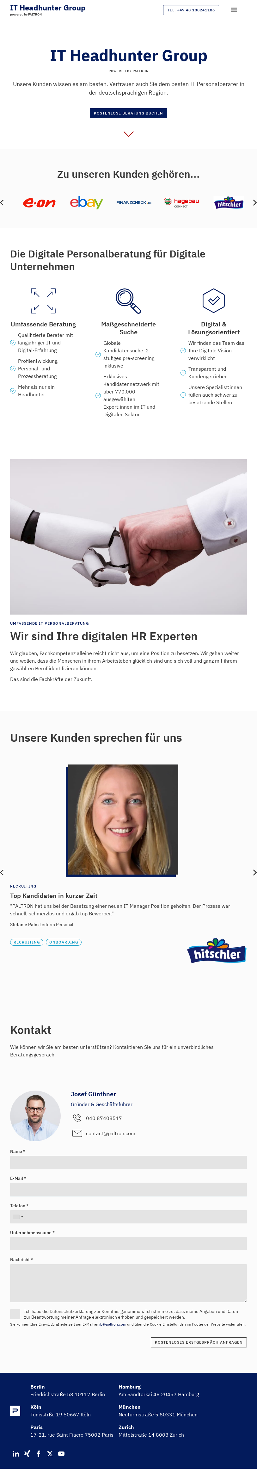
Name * (17, 1151)
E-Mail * (18, 1178)
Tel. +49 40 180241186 (191, 10)
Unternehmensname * (32, 1232)
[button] (234, 10)
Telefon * (19, 1206)
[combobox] (17, 1216)
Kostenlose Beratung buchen (128, 113)
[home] (48, 7)
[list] (128, 202)
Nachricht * (21, 1259)
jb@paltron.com (112, 1324)
